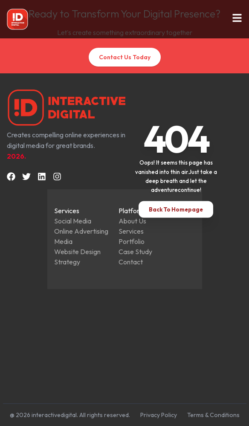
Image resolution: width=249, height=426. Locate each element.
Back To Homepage (176, 209)
